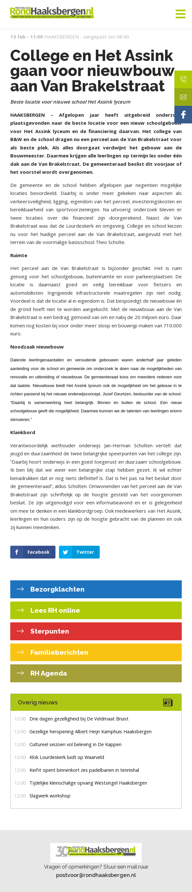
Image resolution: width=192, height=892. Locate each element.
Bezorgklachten (57, 589)
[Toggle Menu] (180, 14)
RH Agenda (48, 673)
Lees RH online (54, 610)
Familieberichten (58, 652)
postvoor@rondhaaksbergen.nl (96, 875)
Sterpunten (49, 631)
